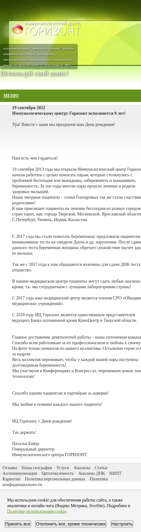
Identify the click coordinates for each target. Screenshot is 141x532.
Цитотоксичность (57, 473)
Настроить (122, 523)
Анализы (82, 467)
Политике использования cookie (36, 511)
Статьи (101, 467)
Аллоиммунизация (19, 473)
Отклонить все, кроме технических (71, 523)
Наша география (36, 467)
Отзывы (9, 467)
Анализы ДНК (91, 473)
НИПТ (115, 473)
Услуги (62, 467)
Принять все (18, 523)
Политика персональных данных (55, 479)
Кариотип (11, 479)
